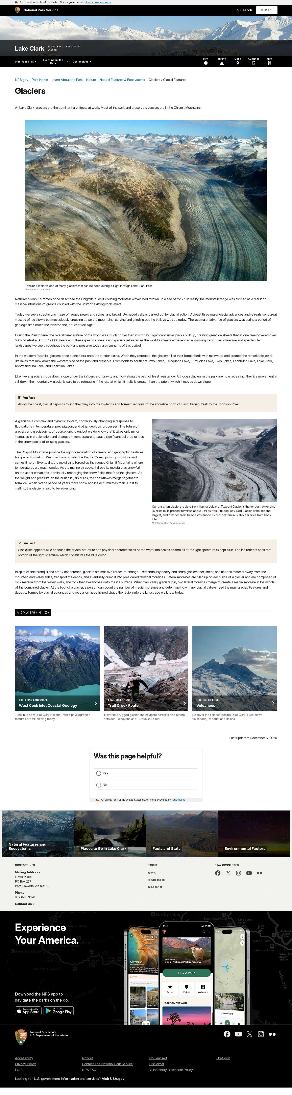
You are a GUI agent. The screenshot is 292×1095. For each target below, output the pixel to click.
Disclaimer (156, 1082)
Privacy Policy (25, 1082)
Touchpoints (178, 799)
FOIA (19, 1088)
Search (244, 10)
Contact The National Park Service (107, 1082)
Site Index (156, 897)
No (105, 785)
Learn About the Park (56, 62)
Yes (105, 773)
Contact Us (24, 922)
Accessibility (24, 1076)
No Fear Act (158, 1076)
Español (155, 904)
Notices (87, 1076)
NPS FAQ (89, 1088)
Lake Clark (29, 48)
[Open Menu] (266, 10)
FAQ (152, 890)
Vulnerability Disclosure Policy (171, 1088)
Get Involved (82, 61)
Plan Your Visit (25, 61)
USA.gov (223, 1076)
